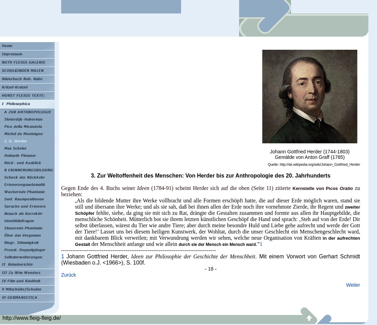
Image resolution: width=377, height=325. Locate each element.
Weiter (353, 285)
